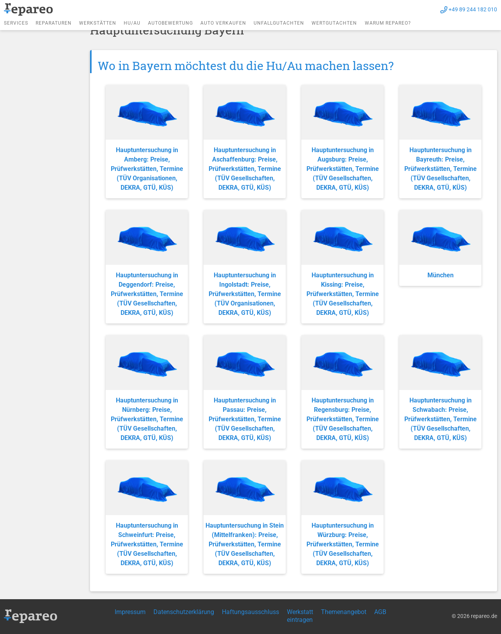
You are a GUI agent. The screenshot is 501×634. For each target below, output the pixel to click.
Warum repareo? (388, 23)
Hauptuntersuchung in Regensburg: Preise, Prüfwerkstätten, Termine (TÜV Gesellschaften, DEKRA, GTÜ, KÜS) (342, 419)
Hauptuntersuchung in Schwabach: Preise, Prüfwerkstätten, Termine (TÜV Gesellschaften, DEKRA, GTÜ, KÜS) (440, 419)
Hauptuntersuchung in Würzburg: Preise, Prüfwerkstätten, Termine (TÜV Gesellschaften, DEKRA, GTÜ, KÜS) (342, 544)
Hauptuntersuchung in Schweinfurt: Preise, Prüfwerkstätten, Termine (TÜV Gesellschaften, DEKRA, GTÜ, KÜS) (147, 544)
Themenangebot (343, 612)
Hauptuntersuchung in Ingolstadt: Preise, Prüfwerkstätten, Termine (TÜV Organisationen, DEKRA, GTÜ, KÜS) (245, 293)
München (440, 275)
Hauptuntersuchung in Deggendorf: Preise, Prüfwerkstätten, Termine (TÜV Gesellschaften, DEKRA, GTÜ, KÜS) (147, 293)
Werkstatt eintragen (300, 615)
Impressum (130, 612)
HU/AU (132, 23)
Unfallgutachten (279, 23)
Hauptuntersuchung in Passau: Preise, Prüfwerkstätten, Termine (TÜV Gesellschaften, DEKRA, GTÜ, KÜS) (245, 419)
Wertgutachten (334, 23)
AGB (380, 612)
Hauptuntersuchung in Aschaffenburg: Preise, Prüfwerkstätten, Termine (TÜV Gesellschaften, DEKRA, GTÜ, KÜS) (245, 168)
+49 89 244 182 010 (473, 9)
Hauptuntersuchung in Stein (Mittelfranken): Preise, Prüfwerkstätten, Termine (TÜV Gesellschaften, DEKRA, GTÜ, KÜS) (244, 544)
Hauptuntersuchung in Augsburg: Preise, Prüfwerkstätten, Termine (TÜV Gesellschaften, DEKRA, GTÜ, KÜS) (342, 168)
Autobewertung (170, 23)
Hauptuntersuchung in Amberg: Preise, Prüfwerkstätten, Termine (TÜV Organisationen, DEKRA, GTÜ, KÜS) (147, 168)
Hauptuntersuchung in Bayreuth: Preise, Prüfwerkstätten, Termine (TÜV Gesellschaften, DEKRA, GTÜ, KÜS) (440, 168)
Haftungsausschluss (250, 612)
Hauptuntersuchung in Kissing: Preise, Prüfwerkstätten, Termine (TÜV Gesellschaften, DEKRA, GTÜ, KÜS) (342, 293)
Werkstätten (97, 23)
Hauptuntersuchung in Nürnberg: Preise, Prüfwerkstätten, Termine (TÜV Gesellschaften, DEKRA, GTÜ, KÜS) (147, 419)
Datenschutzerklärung (183, 612)
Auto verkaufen (223, 23)
